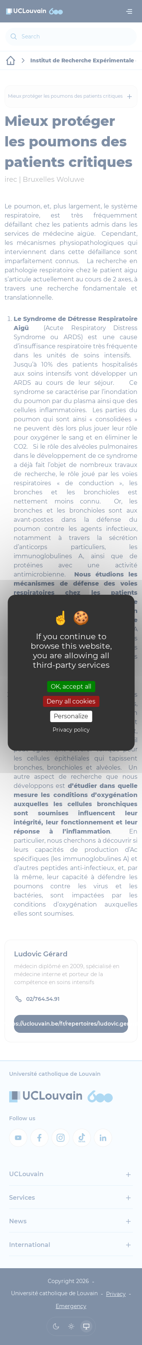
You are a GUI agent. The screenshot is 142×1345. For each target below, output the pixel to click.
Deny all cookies (71, 701)
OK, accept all (71, 686)
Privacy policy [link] (71, 729)
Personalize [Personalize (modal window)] (71, 716)
